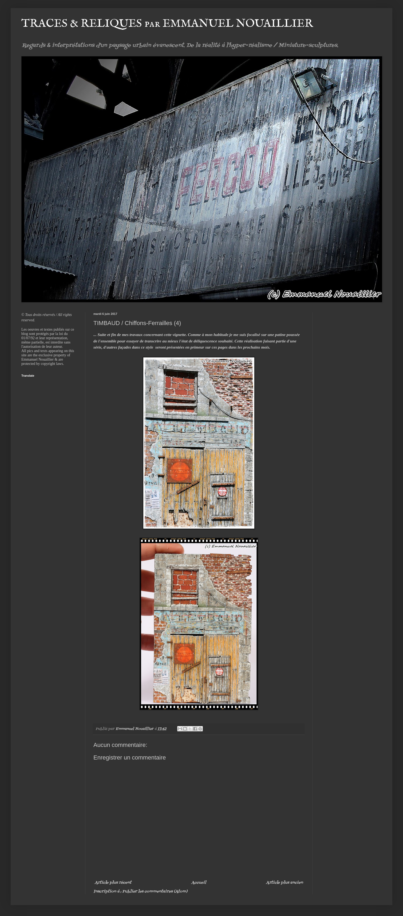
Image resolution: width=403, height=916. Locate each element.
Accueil (198, 883)
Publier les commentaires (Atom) (154, 891)
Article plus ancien (284, 883)
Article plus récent (113, 883)
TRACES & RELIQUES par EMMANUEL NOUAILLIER (167, 24)
